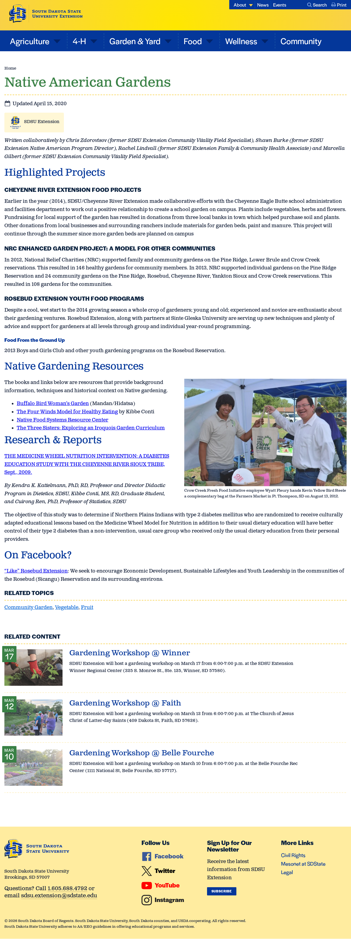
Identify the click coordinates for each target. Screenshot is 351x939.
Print (339, 4)
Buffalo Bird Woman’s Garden (53, 403)
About (240, 4)
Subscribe (221, 891)
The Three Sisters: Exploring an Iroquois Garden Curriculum (91, 428)
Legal (287, 872)
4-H (80, 41)
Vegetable (66, 607)
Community (301, 41)
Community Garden (28, 607)
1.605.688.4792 (67, 889)
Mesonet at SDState (303, 863)
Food (193, 41)
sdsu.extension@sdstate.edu (59, 896)
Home (10, 68)
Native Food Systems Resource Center (62, 420)
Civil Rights (293, 855)
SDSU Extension (42, 122)
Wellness (242, 41)
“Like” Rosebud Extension (36, 571)
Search (317, 4)
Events (279, 4)
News (263, 4)
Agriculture (30, 41)
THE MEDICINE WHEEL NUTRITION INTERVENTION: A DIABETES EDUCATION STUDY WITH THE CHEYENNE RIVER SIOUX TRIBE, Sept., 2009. (86, 464)
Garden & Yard (135, 41)
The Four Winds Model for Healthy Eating (67, 412)
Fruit (87, 607)
